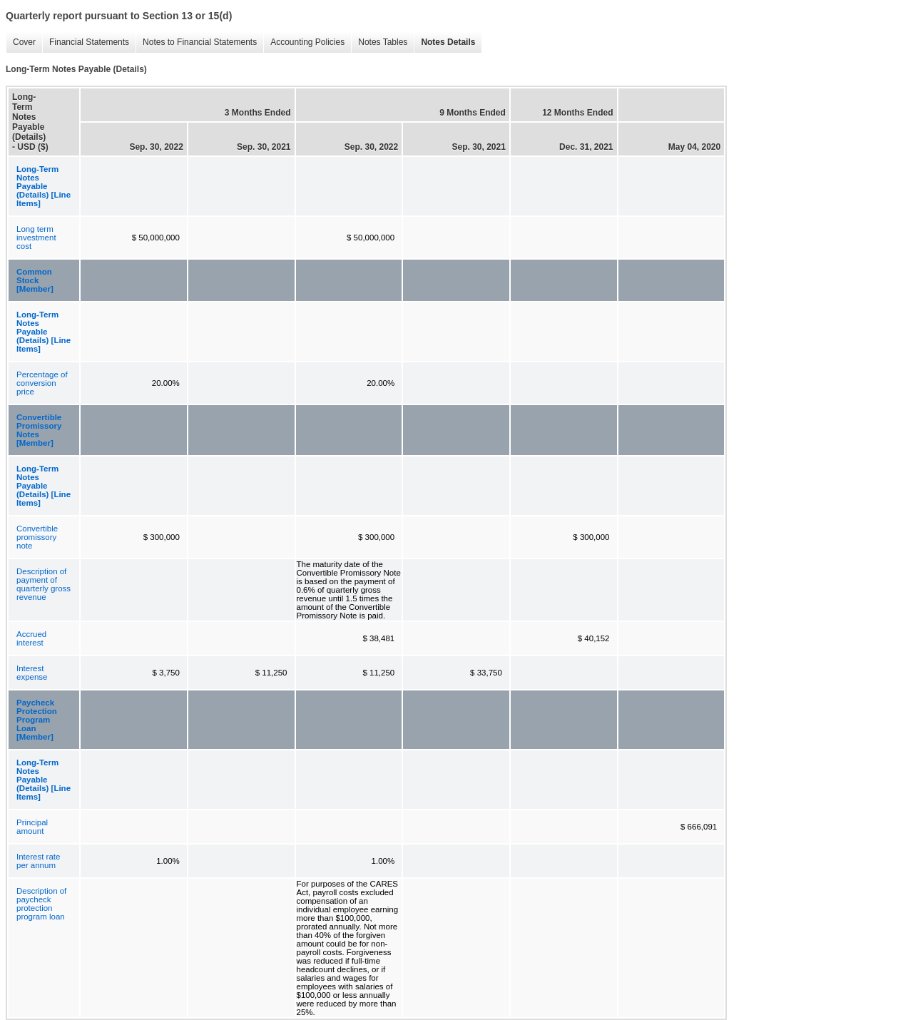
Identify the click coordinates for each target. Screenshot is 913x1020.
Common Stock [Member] (34, 280)
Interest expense (31, 672)
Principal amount (32, 826)
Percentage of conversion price (42, 383)
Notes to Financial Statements (196, 42)
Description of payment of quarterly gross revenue (43, 584)
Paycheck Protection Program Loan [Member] (36, 719)
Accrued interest (31, 638)
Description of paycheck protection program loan (41, 904)
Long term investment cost (36, 237)
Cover (21, 42)
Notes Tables (379, 42)
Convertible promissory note (37, 537)
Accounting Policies (304, 42)
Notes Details (444, 42)
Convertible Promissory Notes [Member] (38, 430)
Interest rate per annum (38, 860)
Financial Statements (85, 42)
